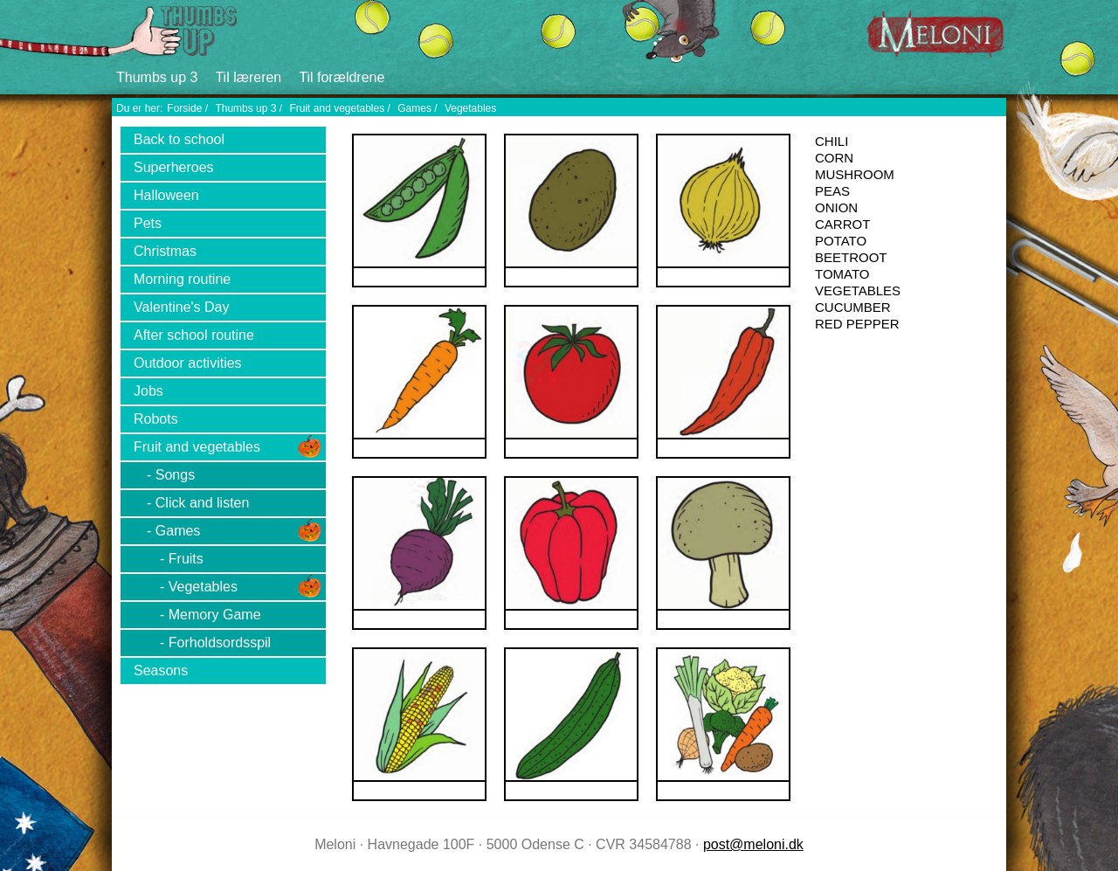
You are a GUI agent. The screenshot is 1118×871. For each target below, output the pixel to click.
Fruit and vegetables (336, 108)
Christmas (165, 251)
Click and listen (202, 502)
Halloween (166, 195)
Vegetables (470, 108)
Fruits (186, 558)
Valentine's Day (181, 307)
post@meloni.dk (753, 844)
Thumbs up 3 (156, 77)
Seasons (161, 670)
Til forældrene (341, 77)
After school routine (194, 335)
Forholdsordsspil (220, 642)
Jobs (148, 391)
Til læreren (248, 77)
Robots (156, 418)
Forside (184, 108)
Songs (175, 474)
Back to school (179, 139)
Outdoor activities (188, 363)
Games (414, 108)
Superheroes (174, 167)
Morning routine (182, 279)
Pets (148, 223)
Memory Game (215, 614)
